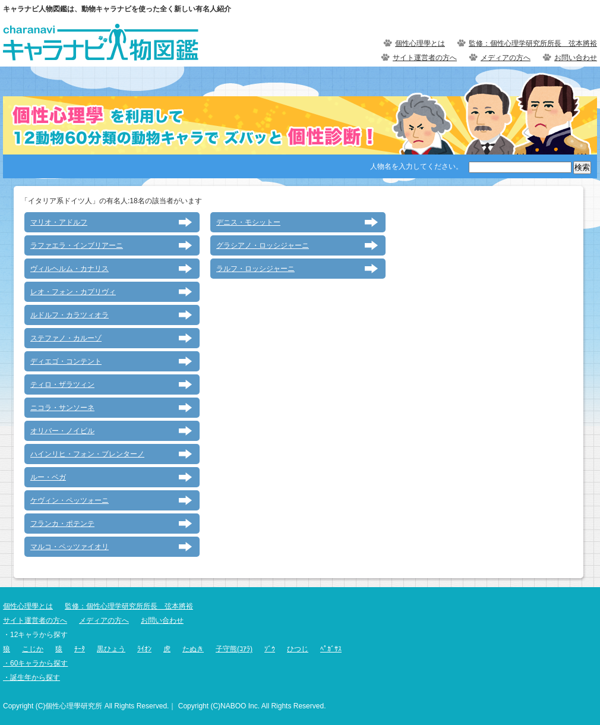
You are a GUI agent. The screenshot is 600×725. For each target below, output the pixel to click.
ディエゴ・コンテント (66, 361)
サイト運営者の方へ (425, 57)
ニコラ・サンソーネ (62, 408)
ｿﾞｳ (269, 649)
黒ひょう (111, 649)
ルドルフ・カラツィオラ (69, 315)
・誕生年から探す (31, 677)
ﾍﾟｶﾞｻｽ (331, 649)
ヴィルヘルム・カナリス (69, 268)
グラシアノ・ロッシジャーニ (262, 245)
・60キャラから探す (35, 663)
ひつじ (297, 649)
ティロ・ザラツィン (62, 384)
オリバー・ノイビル (62, 431)
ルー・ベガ (48, 477)
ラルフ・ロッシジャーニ (255, 268)
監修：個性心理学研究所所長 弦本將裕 (533, 43)
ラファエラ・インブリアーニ (76, 245)
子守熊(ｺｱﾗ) (234, 649)
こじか (32, 649)
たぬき (193, 649)
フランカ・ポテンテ (62, 523)
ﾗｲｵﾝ (144, 649)
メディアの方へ (505, 57)
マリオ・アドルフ (58, 222)
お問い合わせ (575, 57)
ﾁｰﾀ (79, 649)
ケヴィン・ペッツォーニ (69, 500)
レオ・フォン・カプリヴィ (73, 292)
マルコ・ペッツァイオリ (69, 547)
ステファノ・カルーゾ (66, 338)
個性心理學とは (420, 43)
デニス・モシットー (248, 222)
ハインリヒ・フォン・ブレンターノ (87, 454)
